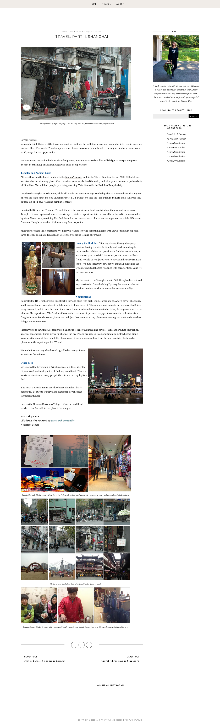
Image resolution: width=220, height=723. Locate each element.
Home (93, 4)
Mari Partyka (102, 720)
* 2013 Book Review (176, 156)
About (120, 4)
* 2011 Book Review (176, 147)
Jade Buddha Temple (109, 197)
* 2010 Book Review (176, 142)
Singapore (33, 416)
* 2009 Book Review (176, 138)
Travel (106, 4)
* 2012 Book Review (176, 151)
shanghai (88, 31)
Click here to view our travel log (36, 420)
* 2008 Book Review (176, 134)
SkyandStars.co (134, 720)
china (78, 31)
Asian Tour (67, 31)
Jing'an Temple (73, 177)
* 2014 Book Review (176, 160)
